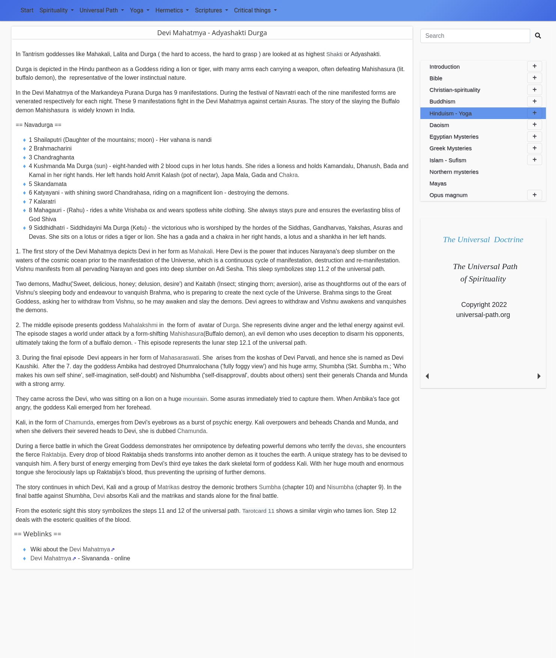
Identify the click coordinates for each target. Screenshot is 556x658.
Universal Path (102, 10)
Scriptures (211, 10)
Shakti (334, 54)
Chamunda (191, 431)
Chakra (288, 175)
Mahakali (201, 251)
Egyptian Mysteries (485, 136)
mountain (195, 399)
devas (354, 446)
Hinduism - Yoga (485, 113)
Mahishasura (186, 333)
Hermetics (172, 10)
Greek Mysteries (485, 148)
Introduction (485, 66)
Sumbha (270, 487)
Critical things (255, 10)
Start (27, 10)
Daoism (485, 124)
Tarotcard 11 (258, 511)
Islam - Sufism (485, 160)
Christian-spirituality (485, 90)
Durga (231, 325)
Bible (485, 78)
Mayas (438, 183)
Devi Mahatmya (89, 549)
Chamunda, (80, 422)
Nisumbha (340, 487)
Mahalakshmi (140, 325)
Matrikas (168, 487)
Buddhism (485, 101)
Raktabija (54, 454)
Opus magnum (485, 195)
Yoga (139, 10)
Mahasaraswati (179, 357)
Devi (99, 496)
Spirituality (56, 10)
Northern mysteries (453, 171)
